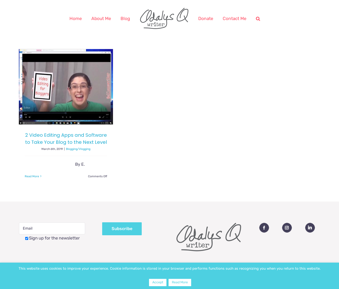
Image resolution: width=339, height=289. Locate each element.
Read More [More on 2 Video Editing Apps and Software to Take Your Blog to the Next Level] (32, 176)
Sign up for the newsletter (52, 238)
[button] (258, 18)
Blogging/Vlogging (78, 149)
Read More (180, 282)
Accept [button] (157, 282)
